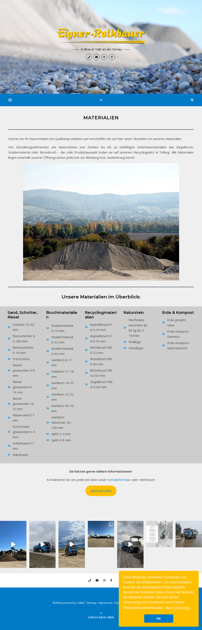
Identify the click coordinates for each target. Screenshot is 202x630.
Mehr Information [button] (177, 608)
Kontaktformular (119, 480)
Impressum (105, 603)
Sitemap (91, 603)
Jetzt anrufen (101, 490)
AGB (117, 603)
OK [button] (158, 618)
